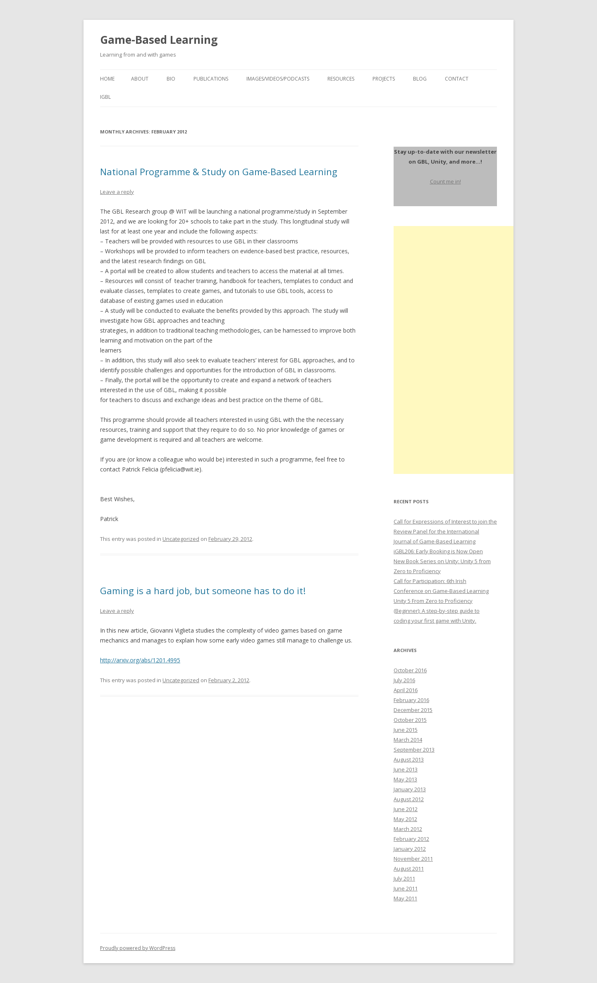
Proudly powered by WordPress (137, 948)
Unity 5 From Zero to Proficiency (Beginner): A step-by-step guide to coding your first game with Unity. (437, 610)
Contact (456, 78)
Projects (384, 78)
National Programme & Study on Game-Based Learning (218, 171)
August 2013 (409, 759)
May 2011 (405, 898)
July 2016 (404, 680)
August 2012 (409, 799)
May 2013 (405, 779)
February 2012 (411, 839)
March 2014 (408, 739)
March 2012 (408, 829)
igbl (105, 96)
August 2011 (409, 868)
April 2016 (406, 690)
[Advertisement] (456, 350)
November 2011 (413, 858)
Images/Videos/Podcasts (277, 78)
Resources (340, 78)
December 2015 (413, 710)
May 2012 (405, 819)
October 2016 (410, 670)
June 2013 (406, 769)
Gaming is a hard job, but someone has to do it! (203, 590)
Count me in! (445, 181)
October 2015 (410, 720)
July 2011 (404, 878)
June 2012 (406, 809)
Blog (420, 78)
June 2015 (406, 729)
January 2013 (410, 789)
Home (107, 78)
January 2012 (410, 848)
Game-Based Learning (158, 39)
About (139, 78)
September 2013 (414, 749)
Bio (171, 78)
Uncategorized (180, 539)
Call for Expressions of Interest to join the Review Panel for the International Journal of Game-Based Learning (445, 531)
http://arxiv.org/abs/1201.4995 (140, 660)
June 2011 (406, 888)
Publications (210, 78)
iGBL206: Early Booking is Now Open (438, 551)
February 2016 (411, 700)
